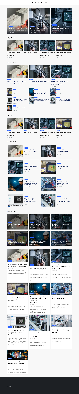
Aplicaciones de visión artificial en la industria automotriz (63, 183)
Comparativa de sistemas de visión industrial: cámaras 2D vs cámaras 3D (61, 330)
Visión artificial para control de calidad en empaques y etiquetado (63, 54)
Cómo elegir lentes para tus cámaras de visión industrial (63, 151)
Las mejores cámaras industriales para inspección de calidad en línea (39, 334)
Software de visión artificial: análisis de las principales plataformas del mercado (20, 100)
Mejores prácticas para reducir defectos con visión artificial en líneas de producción (61, 28)
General (10, 26)
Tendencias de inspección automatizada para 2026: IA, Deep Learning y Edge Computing (41, 92)
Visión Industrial (39, 2)
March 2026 (9, 383)
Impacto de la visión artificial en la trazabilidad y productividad (14, 54)
